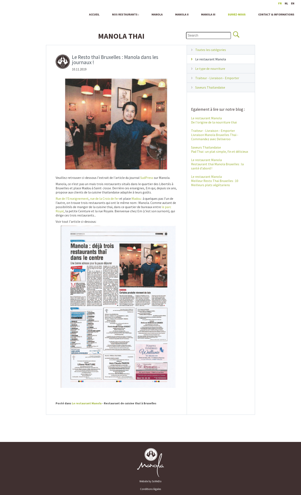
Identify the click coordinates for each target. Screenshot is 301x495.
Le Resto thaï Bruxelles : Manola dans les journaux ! (115, 60)
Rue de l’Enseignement (72, 198)
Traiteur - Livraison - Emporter (217, 78)
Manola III (208, 14)
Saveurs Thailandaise (210, 87)
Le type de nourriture (210, 68)
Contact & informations (276, 14)
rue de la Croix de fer (104, 198)
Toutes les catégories (210, 50)
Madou (136, 198)
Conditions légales (150, 489)
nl (286, 3)
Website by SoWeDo (150, 481)
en (292, 3)
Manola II (182, 14)
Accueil (94, 14)
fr (280, 3)
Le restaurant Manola (210, 59)
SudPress (146, 178)
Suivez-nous (237, 14)
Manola (24, 12)
